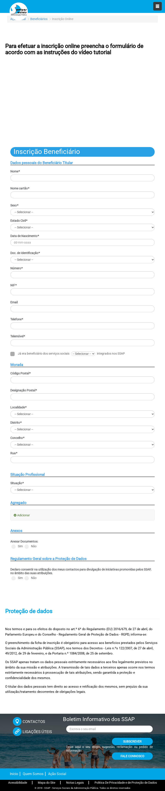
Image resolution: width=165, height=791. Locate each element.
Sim (17, 546)
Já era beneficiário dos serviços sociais (39, 353)
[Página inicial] (18, 10)
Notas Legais (75, 782)
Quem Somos (33, 774)
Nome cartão (19, 188)
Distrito (16, 422)
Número (16, 268)
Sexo (14, 205)
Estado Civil (19, 220)
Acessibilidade (17, 782)
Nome (15, 171)
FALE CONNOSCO (132, 756)
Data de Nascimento (24, 236)
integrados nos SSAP (111, 353)
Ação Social (57, 774)
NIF (13, 285)
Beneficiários (38, 19)
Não (30, 546)
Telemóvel (17, 336)
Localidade (18, 407)
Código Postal (20, 373)
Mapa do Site (46, 782)
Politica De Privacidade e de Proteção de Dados (126, 782)
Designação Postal (23, 390)
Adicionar (23, 515)
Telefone (16, 319)
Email (14, 302)
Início (14, 774)
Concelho (17, 438)
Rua (13, 453)
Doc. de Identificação (25, 253)
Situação (17, 483)
